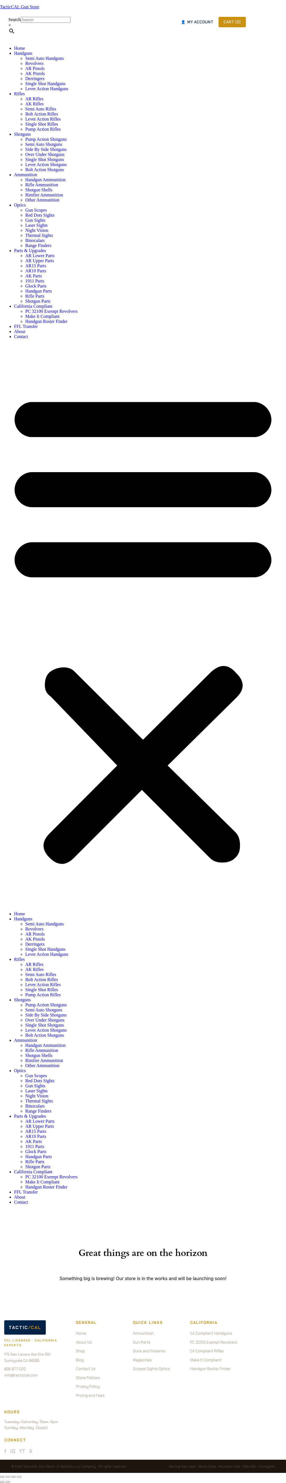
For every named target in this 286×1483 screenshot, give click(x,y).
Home (19, 48)
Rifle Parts (34, 296)
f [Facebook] (5, 1451)
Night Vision (36, 230)
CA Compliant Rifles (207, 1351)
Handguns (23, 53)
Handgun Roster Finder (46, 321)
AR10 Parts (35, 270)
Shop (80, 1351)
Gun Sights (35, 220)
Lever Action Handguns (46, 88)
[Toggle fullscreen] (8, 1477)
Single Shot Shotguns (44, 159)
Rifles (19, 93)
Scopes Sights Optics (151, 1368)
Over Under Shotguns (45, 154)
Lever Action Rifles (43, 119)
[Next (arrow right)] (8, 1482)
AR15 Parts (35, 265)
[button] (143, 625)
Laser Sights (36, 225)
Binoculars (35, 240)
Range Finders (38, 245)
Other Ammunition (42, 200)
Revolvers (34, 63)
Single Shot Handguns (45, 83)
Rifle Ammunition (41, 184)
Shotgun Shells (38, 189)
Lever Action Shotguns (46, 164)
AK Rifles (34, 103)
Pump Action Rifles (43, 129)
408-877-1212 (15, 1369)
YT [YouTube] (22, 1451)
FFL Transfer (26, 326)
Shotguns (22, 134)
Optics (20, 205)
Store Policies (88, 1377)
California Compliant (33, 306)
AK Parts (33, 275)
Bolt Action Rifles (41, 114)
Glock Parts (35, 286)
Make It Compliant (42, 316)
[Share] (13, 1477)
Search (14, 19)
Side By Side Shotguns (46, 149)
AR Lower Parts (40, 255)
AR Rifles (34, 98)
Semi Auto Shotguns (43, 144)
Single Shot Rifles (41, 124)
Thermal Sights (39, 235)
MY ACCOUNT (197, 22)
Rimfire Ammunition (44, 195)
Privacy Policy (88, 1386)
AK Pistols (35, 73)
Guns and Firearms (149, 1351)
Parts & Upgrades (30, 250)
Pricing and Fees (90, 1395)
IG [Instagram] (12, 1451)
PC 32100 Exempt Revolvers (51, 311)
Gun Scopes (36, 210)
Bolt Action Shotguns (44, 169)
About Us (84, 1342)
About (19, 331)
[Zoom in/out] (2, 1477)
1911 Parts (34, 281)
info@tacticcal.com (21, 1375)
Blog (80, 1360)
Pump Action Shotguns (46, 139)
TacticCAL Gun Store (19, 6)
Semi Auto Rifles (40, 109)
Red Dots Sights (40, 215)
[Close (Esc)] (19, 1477)
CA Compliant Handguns (211, 1333)
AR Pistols (35, 68)
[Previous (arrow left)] (2, 1482)
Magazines (142, 1360)
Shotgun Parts (37, 301)
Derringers (34, 78)
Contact (21, 336)
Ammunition (25, 174)
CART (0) (232, 22)
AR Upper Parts (39, 260)
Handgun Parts (38, 291)
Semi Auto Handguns (44, 58)
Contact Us (86, 1368)
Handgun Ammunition (45, 179)
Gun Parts (141, 1342)
